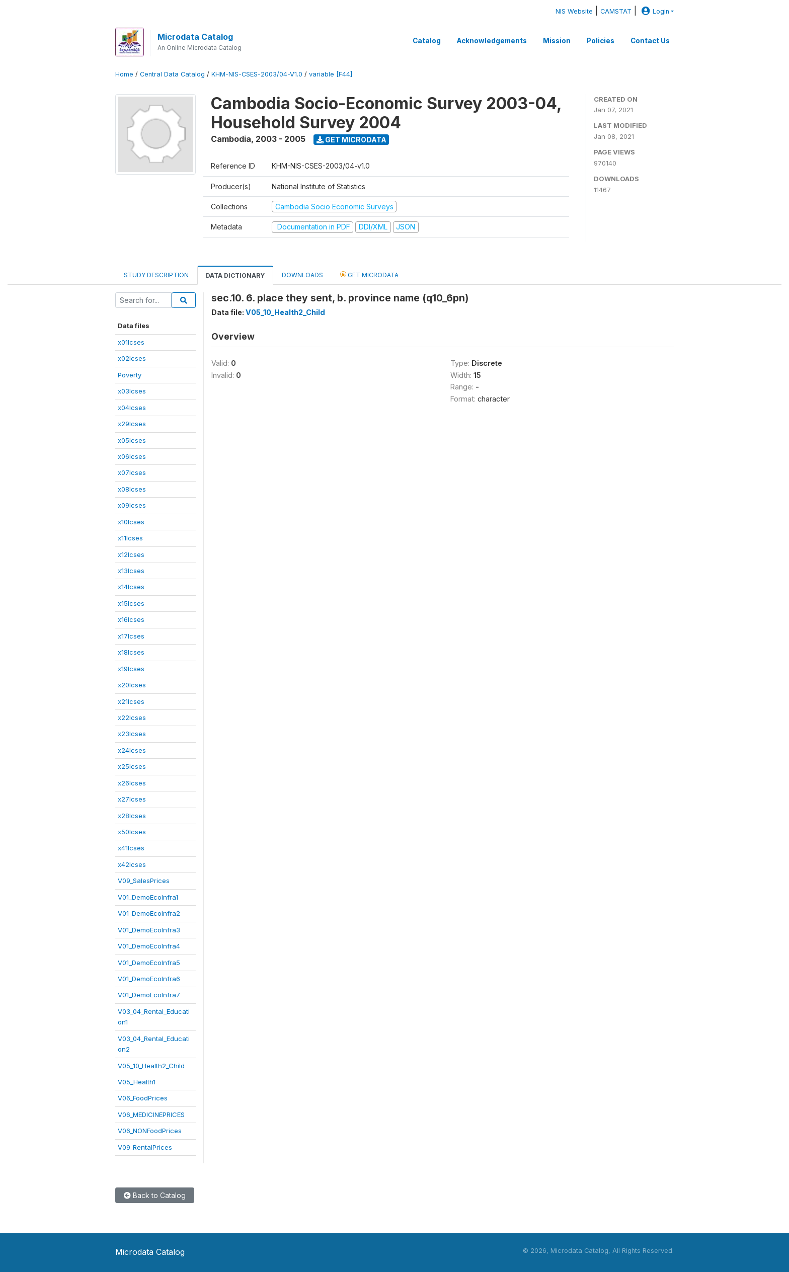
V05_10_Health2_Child (151, 1066)
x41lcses (131, 848)
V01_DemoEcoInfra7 (149, 995)
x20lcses (132, 685)
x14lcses (131, 587)
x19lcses (131, 669)
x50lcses (132, 832)
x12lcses (131, 554)
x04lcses (132, 408)
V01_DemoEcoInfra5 (149, 963)
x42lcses (132, 864)
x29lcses (132, 424)
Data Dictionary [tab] (235, 275)
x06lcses (132, 456)
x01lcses (131, 342)
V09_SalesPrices (144, 881)
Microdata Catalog (195, 37)
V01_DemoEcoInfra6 (149, 979)
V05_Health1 (136, 1082)
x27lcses (132, 799)
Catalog (427, 41)
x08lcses (132, 489)
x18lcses (131, 652)
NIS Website (574, 11)
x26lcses (132, 783)
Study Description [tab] (156, 275)
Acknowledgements (492, 41)
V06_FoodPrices (143, 1098)
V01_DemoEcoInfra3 (149, 930)
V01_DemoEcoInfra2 (149, 913)
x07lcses (132, 472)
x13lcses (131, 571)
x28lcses (132, 816)
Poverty (129, 375)
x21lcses (131, 701)
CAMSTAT (616, 11)
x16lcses (131, 619)
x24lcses (132, 750)
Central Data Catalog (172, 74)
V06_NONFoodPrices (150, 1131)
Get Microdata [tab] (369, 274)
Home (124, 74)
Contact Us (650, 41)
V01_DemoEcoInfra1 (148, 897)
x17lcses (131, 636)
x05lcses (132, 440)
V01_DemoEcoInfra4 (149, 946)
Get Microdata (351, 139)
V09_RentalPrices (145, 1147)
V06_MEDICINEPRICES (151, 1114)
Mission (557, 41)
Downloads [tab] (302, 275)
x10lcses (131, 522)
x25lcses (132, 766)
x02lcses (132, 358)
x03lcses (132, 391)
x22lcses (132, 717)
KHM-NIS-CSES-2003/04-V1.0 (256, 74)
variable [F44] (330, 74)
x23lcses (132, 734)
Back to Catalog (155, 1195)
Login (654, 11)
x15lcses (131, 603)
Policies (600, 41)
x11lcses (130, 538)
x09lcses (132, 505)
